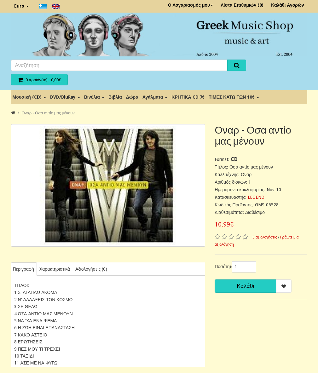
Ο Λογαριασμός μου (190, 5)
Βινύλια (94, 97)
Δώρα (132, 97)
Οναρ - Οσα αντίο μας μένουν (48, 113)
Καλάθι (245, 286)
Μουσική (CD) (29, 97)
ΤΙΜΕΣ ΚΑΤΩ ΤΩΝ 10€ (234, 97)
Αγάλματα (154, 97)
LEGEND (256, 197)
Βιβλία (115, 97)
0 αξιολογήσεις (264, 237)
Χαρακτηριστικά (54, 269)
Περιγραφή (23, 269)
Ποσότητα (221, 266)
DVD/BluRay (65, 97)
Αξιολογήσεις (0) (91, 269)
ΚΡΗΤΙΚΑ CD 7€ (188, 97)
